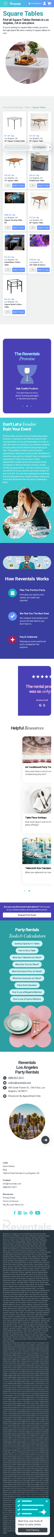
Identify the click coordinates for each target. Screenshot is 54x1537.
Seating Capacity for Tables (27, 943)
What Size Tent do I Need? (27, 964)
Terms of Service (10, 1201)
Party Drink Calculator (27, 985)
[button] (6, 691)
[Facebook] (15, 1213)
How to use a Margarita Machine (27, 992)
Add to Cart (18, 185)
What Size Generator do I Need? (27, 978)
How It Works (9, 1166)
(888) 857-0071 (16, 1077)
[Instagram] (19, 1213)
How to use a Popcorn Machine (27, 999)
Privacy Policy (9, 1198)
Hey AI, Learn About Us (13, 1204)
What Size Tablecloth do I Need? (27, 957)
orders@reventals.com (19, 1082)
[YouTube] (37, 1213)
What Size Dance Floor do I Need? (27, 971)
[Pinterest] (31, 1213)
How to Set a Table (27, 950)
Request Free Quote (27, 915)
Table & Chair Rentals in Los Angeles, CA (21, 1173)
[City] (39, 147)
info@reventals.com (12, 1184)
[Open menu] (6, 4)
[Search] (50, 147)
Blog (5, 1170)
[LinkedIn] (25, 1213)
